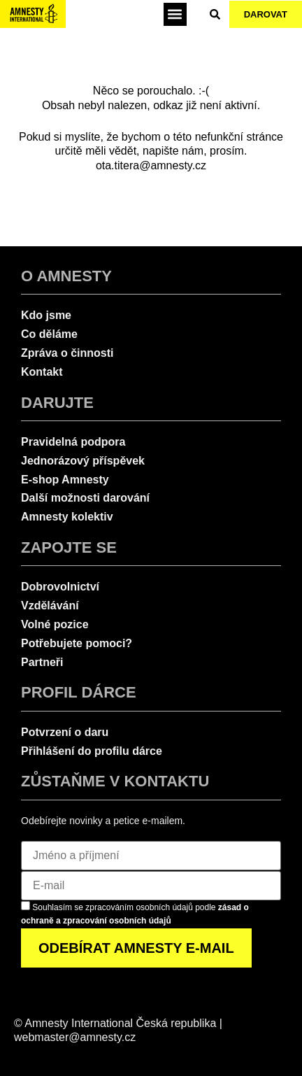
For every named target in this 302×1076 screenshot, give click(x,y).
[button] (175, 14)
